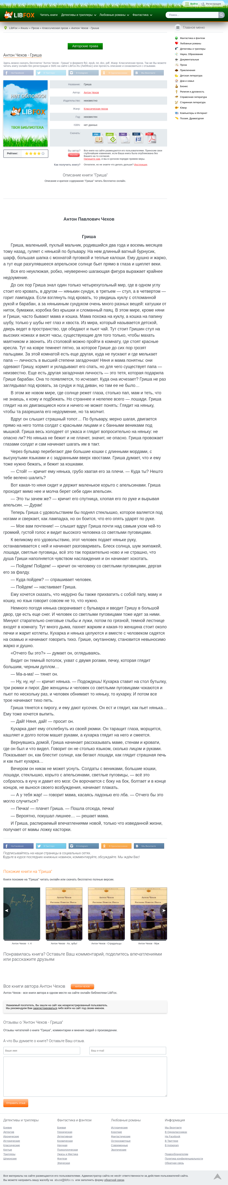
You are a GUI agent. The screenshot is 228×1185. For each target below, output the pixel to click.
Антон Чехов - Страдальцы (106, 943)
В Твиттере (49, 73)
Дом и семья (187, 81)
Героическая (64, 1131)
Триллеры (9, 1154)
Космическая (65, 1140)
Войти (194, 3)
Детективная (64, 1136)
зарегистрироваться (45, 1008)
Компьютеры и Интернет (193, 113)
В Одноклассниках (119, 73)
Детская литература (191, 75)
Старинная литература (192, 102)
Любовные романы (113, 14)
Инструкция (140, 164)
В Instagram (83, 73)
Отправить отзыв (15, 1103)
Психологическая (67, 1149)
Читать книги (49, 14)
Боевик (7, 1127)
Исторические (11, 1140)
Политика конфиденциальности (184, 1158)
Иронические (11, 1136)
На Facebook (17, 73)
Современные (119, 1145)
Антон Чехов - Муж (148, 943)
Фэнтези (62, 1158)
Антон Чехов (91, 92)
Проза (183, 64)
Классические (11, 1145)
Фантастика (140, 14)
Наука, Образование (191, 54)
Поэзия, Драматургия (192, 118)
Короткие (116, 1131)
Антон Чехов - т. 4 (22, 943)
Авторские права (85, 46)
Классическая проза (96, 108)
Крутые (7, 1149)
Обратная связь (174, 1162)
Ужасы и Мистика (67, 1154)
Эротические (118, 1149)
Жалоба (74, 155)
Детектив (8, 1131)
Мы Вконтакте (149, 73)
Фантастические (120, 1136)
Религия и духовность (192, 91)
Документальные (189, 59)
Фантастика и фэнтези (192, 38)
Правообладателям (176, 1154)
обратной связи (114, 1179)
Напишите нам (92, 159)
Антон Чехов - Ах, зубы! (64, 943)
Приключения (187, 70)
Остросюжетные (121, 1140)
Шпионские (10, 1158)
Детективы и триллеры (77, 14)
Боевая (61, 1127)
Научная (62, 1145)
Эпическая (63, 1162)
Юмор (183, 107)
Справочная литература (193, 97)
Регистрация (213, 3)
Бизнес (184, 86)
